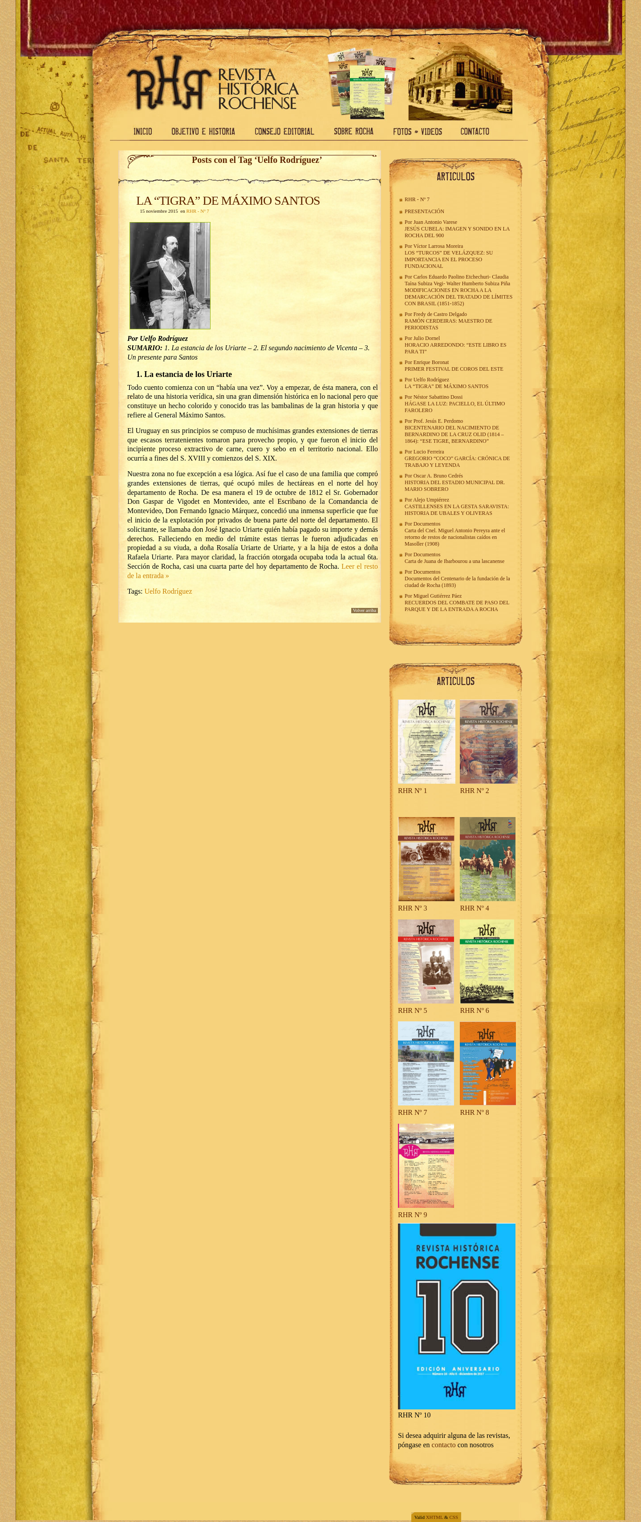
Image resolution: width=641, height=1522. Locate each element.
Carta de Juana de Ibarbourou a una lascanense (454, 561)
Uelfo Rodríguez (168, 591)
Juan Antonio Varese (435, 222)
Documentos (427, 524)
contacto (444, 1445)
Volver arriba (364, 610)
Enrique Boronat (431, 362)
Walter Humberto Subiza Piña (478, 283)
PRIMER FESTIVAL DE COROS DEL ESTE (454, 369)
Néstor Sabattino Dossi (438, 397)
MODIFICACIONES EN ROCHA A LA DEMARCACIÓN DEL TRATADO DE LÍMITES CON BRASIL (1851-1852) (458, 297)
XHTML (434, 1517)
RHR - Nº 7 (197, 211)
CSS (453, 1517)
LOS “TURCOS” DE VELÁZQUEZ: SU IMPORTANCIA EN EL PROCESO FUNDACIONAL (449, 259)
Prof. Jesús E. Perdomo (438, 421)
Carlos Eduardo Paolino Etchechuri (451, 277)
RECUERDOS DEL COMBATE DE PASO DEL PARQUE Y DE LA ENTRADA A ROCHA (457, 605)
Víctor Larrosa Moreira (438, 246)
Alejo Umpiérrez (431, 500)
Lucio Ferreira (429, 452)
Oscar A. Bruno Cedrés (438, 476)
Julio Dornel (427, 338)
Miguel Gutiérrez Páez (438, 596)
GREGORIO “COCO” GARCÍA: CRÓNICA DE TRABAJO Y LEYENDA (457, 461)
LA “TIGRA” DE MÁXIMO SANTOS (228, 200)
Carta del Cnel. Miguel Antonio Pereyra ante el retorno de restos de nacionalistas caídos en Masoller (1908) (455, 537)
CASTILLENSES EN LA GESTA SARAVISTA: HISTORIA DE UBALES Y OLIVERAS (457, 509)
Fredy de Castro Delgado (440, 314)
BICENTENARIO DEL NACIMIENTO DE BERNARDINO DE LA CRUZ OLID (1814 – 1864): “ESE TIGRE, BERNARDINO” (454, 434)
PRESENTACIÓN (424, 211)
